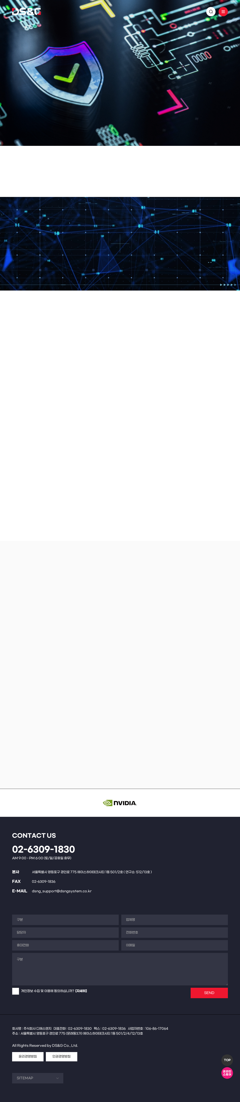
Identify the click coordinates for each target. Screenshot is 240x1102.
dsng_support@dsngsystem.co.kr (62, 891)
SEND (209, 993)
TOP (227, 1060)
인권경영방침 (61, 1057)
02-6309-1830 (43, 850)
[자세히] (81, 991)
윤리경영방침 (28, 1057)
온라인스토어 (227, 1073)
